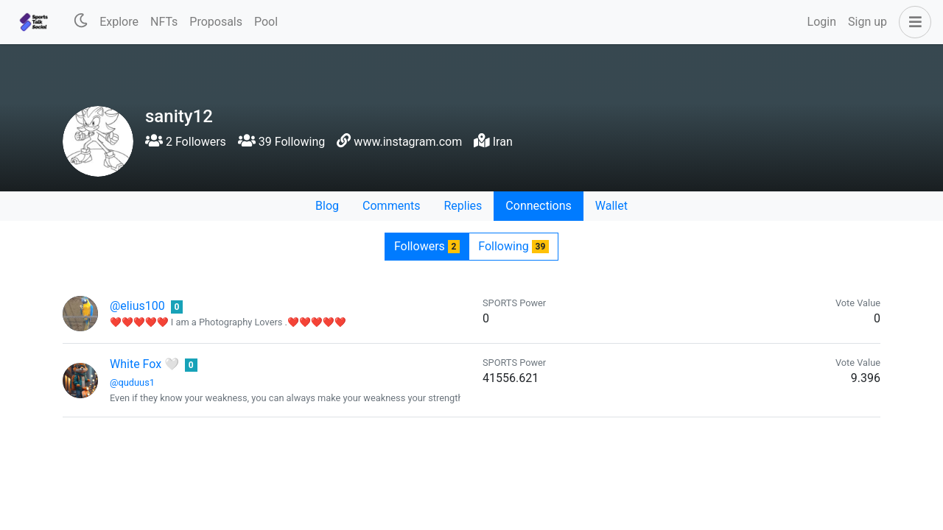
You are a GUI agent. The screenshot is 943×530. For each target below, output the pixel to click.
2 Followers (185, 142)
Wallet (611, 206)
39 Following (281, 142)
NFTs (164, 22)
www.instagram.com (408, 142)
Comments (391, 206)
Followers (427, 246)
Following (513, 246)
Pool (266, 22)
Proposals (215, 22)
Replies (463, 206)
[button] (912, 22)
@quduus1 (132, 382)
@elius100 (137, 306)
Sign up (867, 22)
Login (821, 22)
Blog (327, 206)
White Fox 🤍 (144, 364)
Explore (119, 22)
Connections (538, 206)
